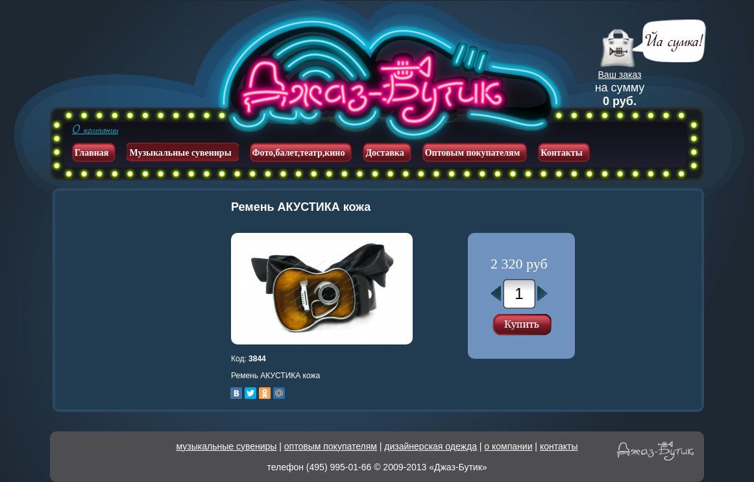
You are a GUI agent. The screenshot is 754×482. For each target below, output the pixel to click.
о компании (508, 446)
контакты (559, 446)
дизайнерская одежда (430, 446)
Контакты (561, 153)
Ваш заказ (620, 74)
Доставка (384, 153)
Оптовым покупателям (472, 153)
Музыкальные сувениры (180, 153)
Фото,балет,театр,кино (298, 153)
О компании (95, 130)
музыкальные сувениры (226, 446)
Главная (91, 153)
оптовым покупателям (330, 446)
